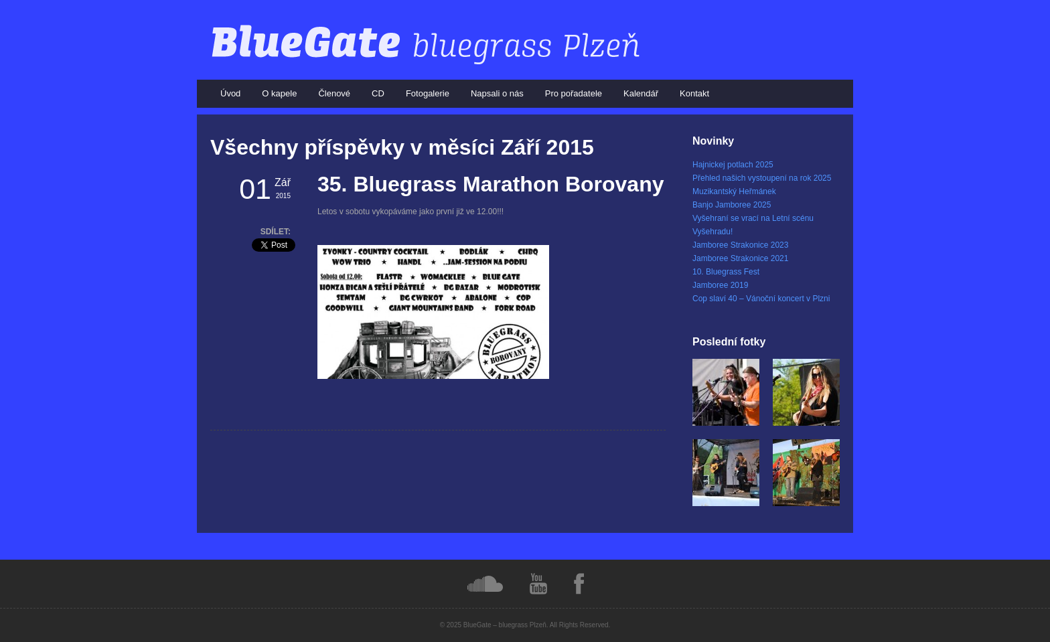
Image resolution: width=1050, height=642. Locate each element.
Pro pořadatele (573, 93)
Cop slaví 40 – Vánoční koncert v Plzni (761, 298)
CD (378, 93)
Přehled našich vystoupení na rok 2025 (761, 178)
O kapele (279, 93)
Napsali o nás (497, 93)
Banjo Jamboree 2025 (731, 205)
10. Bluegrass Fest (725, 271)
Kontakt (694, 93)
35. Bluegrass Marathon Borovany (490, 184)
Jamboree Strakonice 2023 (740, 245)
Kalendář (640, 93)
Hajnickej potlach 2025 (732, 164)
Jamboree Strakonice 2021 (740, 258)
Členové (334, 93)
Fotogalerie (427, 93)
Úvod (230, 93)
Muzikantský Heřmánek (734, 191)
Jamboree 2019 (720, 285)
